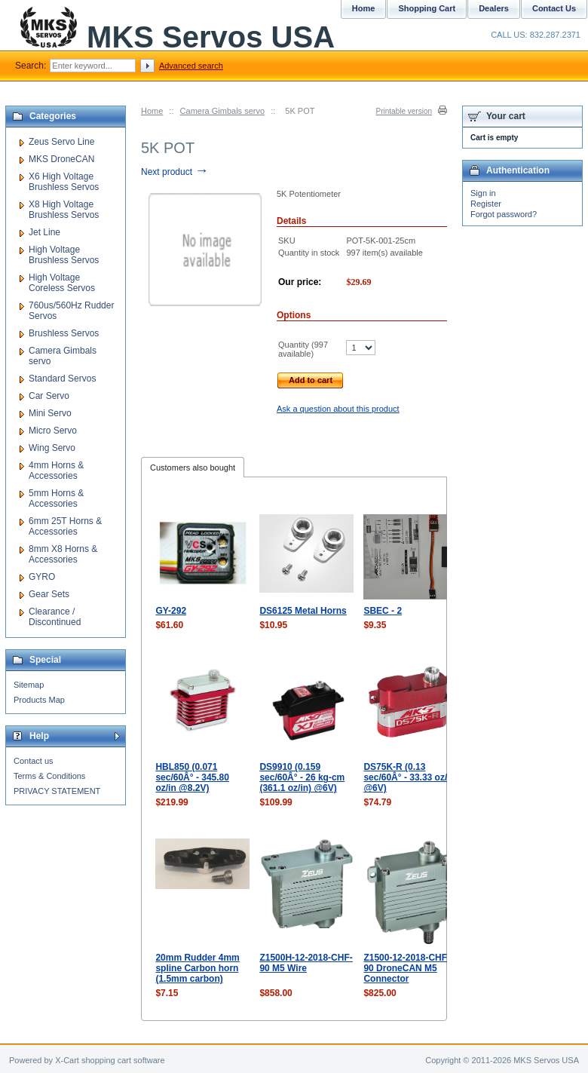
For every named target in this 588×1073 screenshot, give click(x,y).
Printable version (404, 111)
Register (485, 203)
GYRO (42, 577)
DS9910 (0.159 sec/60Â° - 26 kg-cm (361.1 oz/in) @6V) (302, 777)
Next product (174, 172)
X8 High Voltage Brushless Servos (64, 209)
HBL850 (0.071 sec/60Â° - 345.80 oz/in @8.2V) (192, 777)
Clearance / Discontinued (55, 616)
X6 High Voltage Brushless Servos (64, 181)
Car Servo (49, 396)
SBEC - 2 (382, 610)
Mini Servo (50, 413)
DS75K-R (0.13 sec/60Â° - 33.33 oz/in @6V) (409, 777)
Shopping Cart (426, 8)
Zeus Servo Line (61, 141)
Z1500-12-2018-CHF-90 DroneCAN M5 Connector (406, 968)
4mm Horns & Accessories (56, 470)
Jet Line (44, 232)
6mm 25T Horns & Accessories (65, 526)
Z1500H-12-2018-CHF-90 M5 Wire (305, 962)
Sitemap (29, 684)
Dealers (494, 8)
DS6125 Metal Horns (302, 610)
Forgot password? (503, 214)
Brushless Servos (64, 333)
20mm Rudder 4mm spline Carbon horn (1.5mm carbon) (197, 968)
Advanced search (191, 65)
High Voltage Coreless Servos (62, 282)
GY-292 (170, 610)
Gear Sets (49, 594)
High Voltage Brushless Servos (64, 254)
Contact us (34, 760)
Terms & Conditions (49, 775)
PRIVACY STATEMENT (57, 791)
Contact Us (554, 8)
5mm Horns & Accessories (56, 498)
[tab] (192, 467)
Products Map (39, 699)
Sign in (483, 193)
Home (152, 110)
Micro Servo (53, 430)
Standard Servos (62, 378)
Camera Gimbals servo (222, 110)
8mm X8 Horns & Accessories (63, 554)
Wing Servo (52, 448)
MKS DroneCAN (61, 159)
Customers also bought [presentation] (192, 467)
